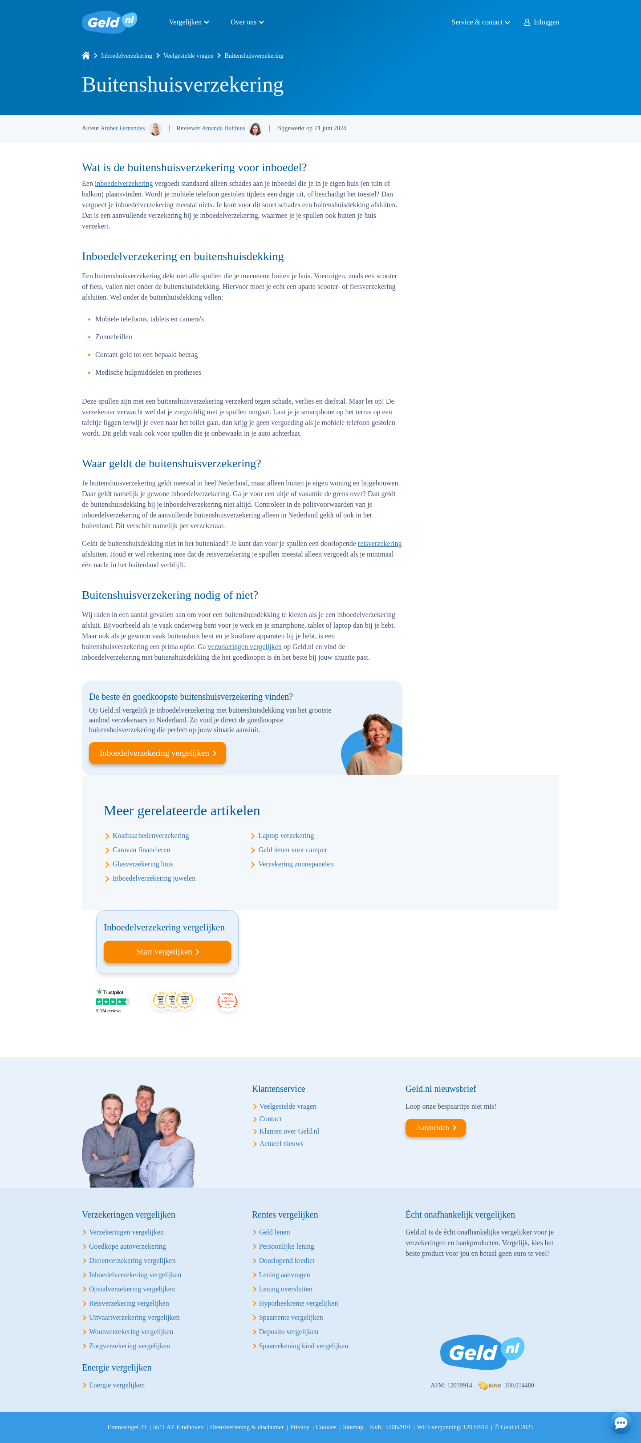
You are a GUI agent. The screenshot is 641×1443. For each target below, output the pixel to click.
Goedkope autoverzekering (127, 1246)
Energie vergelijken (117, 1385)
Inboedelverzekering (126, 55)
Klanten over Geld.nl (290, 1131)
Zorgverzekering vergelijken (129, 1346)
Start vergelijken (164, 951)
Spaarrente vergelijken (291, 1317)
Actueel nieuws (282, 1143)
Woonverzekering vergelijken (131, 1331)
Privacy (299, 1427)
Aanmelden (432, 1127)
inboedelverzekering (124, 183)
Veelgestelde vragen (188, 55)
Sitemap (353, 1427)
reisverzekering (380, 543)
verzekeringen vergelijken (245, 646)
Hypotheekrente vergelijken (298, 1303)
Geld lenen (274, 1232)
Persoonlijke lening (286, 1246)
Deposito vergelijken (288, 1331)
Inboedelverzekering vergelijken (154, 753)
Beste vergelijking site (227, 1001)
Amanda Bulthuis (223, 128)
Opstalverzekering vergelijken (132, 1289)
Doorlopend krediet (287, 1260)
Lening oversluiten (285, 1289)
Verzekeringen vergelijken (126, 1232)
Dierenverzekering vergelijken (132, 1260)
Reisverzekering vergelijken (129, 1303)
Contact (271, 1118)
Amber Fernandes (123, 128)
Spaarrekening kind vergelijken (304, 1346)
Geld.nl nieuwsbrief (441, 1089)
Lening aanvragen (284, 1275)
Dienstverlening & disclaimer (247, 1427)
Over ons (243, 22)
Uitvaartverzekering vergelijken (134, 1317)
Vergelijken (185, 22)
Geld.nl (110, 22)
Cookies (326, 1427)
